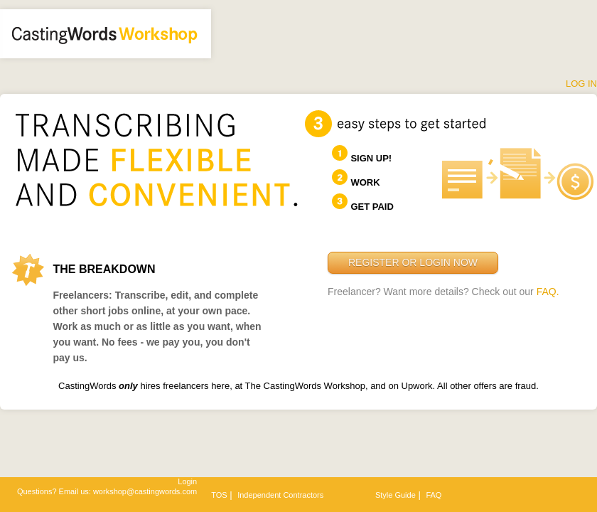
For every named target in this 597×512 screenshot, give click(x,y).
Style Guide (395, 495)
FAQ (433, 495)
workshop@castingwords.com (145, 491)
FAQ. (548, 291)
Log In (581, 83)
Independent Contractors (280, 495)
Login (187, 481)
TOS (219, 495)
